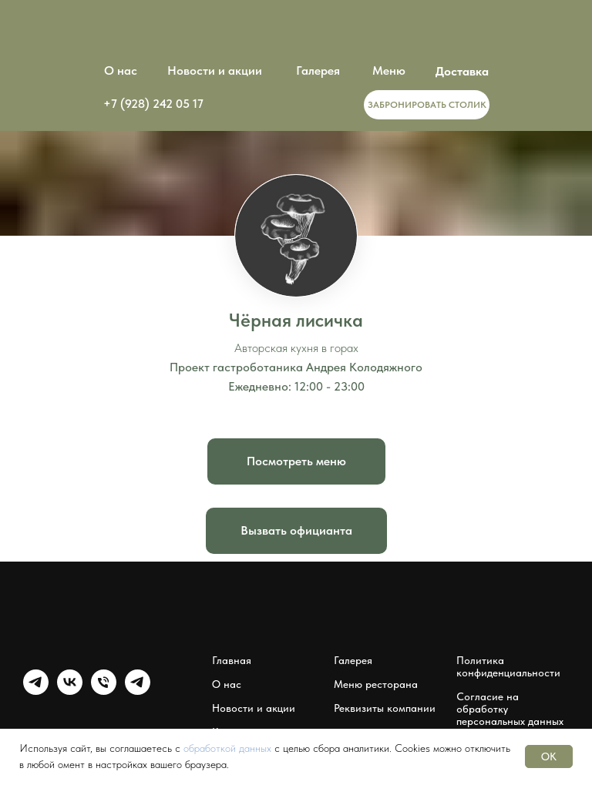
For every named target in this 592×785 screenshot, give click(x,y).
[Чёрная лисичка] (103, 690)
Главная (231, 660)
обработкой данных (227, 748)
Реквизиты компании (385, 708)
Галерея (318, 70)
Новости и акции (214, 70)
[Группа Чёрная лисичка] (36, 690)
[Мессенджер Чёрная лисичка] (137, 690)
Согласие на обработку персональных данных (509, 708)
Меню (388, 70)
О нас (120, 70)
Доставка (462, 71)
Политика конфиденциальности (508, 666)
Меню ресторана (376, 684)
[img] (296, 104)
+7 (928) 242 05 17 (153, 103)
